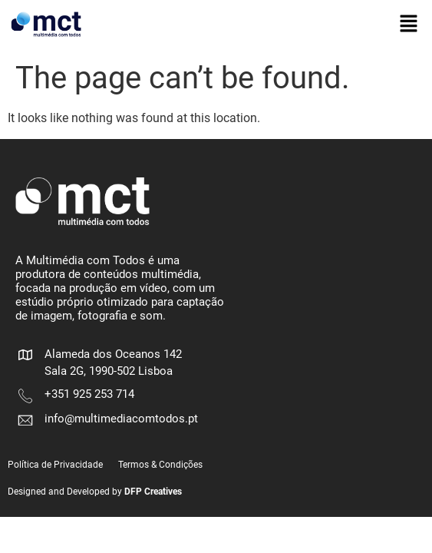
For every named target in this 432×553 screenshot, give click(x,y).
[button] (409, 24)
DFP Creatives (153, 491)
